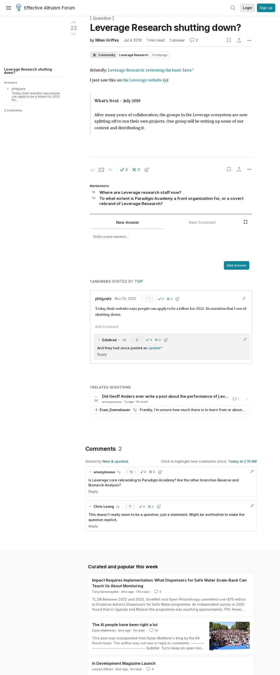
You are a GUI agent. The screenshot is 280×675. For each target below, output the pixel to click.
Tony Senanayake (105, 592)
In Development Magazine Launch (124, 663)
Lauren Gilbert (102, 669)
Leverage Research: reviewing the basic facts (150, 70)
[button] (124, 169)
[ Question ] (102, 18)
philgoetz (103, 299)
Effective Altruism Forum (45, 8)
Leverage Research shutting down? (28, 71)
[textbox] (165, 245)
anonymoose (111, 402)
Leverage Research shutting (165, 27)
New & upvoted (115, 461)
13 (153, 630)
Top (139, 281)
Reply (102, 354)
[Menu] (8, 8)
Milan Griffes (107, 40)
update (154, 348)
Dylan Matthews (104, 630)
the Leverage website (142, 80)
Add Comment (106, 327)
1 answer (177, 40)
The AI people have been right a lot (124, 624)
